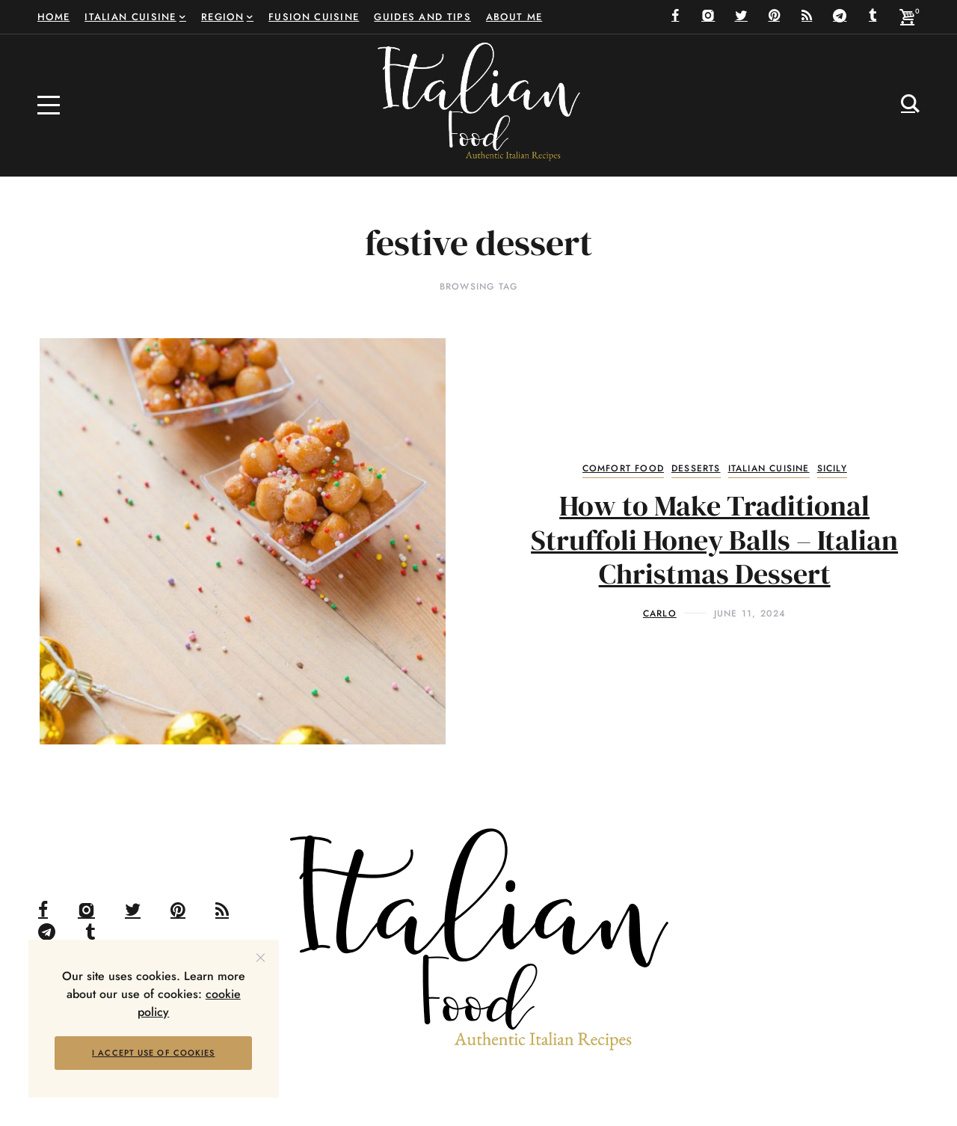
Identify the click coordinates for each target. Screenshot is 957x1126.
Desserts (696, 468)
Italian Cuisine (769, 468)
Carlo (660, 613)
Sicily (832, 468)
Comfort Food (623, 468)
